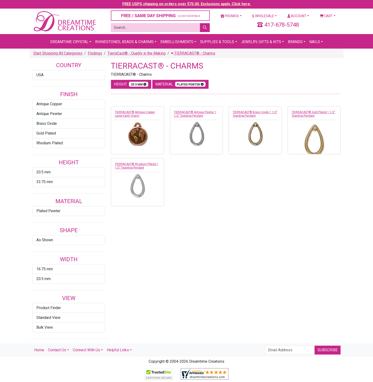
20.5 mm (43, 172)
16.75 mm (44, 269)
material (180, 84)
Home (39, 350)
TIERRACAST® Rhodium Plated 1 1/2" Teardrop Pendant (136, 165)
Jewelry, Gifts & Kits (261, 42)
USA (40, 75)
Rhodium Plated (49, 143)
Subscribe (328, 350)
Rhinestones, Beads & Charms (124, 42)
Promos (230, 16)
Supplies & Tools (217, 42)
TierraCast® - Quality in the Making (137, 53)
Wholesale (263, 16)
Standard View (48, 317)
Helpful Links (118, 350)
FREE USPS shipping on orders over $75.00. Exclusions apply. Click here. (186, 4)
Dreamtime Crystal (69, 42)
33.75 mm (44, 182)
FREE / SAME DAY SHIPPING (160, 15)
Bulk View (44, 327)
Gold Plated (46, 133)
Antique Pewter (49, 113)
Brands (295, 42)
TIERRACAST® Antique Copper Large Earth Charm (135, 114)
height (131, 84)
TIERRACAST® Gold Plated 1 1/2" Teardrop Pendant (313, 114)
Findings (95, 53)
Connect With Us (86, 350)
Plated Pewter (48, 211)
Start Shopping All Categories (57, 53)
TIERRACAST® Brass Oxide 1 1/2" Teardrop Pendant (255, 114)
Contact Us (57, 350)
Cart (326, 16)
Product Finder (48, 308)
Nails (314, 42)
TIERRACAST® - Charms (193, 53)
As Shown (44, 240)
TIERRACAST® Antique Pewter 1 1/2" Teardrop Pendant (195, 114)
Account (296, 16)
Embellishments (176, 42)
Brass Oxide (46, 123)
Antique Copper (49, 104)
